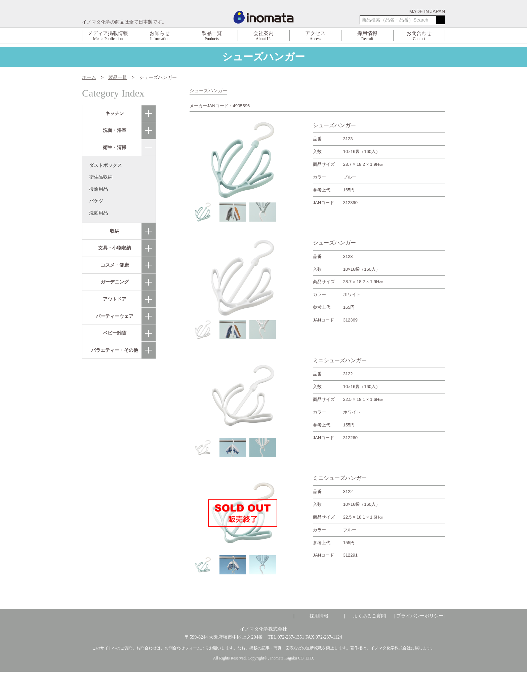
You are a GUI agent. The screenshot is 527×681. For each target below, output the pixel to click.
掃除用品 (98, 188)
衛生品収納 (101, 177)
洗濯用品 (98, 213)
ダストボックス (105, 164)
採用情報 (319, 615)
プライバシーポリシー (419, 615)
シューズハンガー (208, 90)
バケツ (96, 200)
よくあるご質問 (369, 615)
